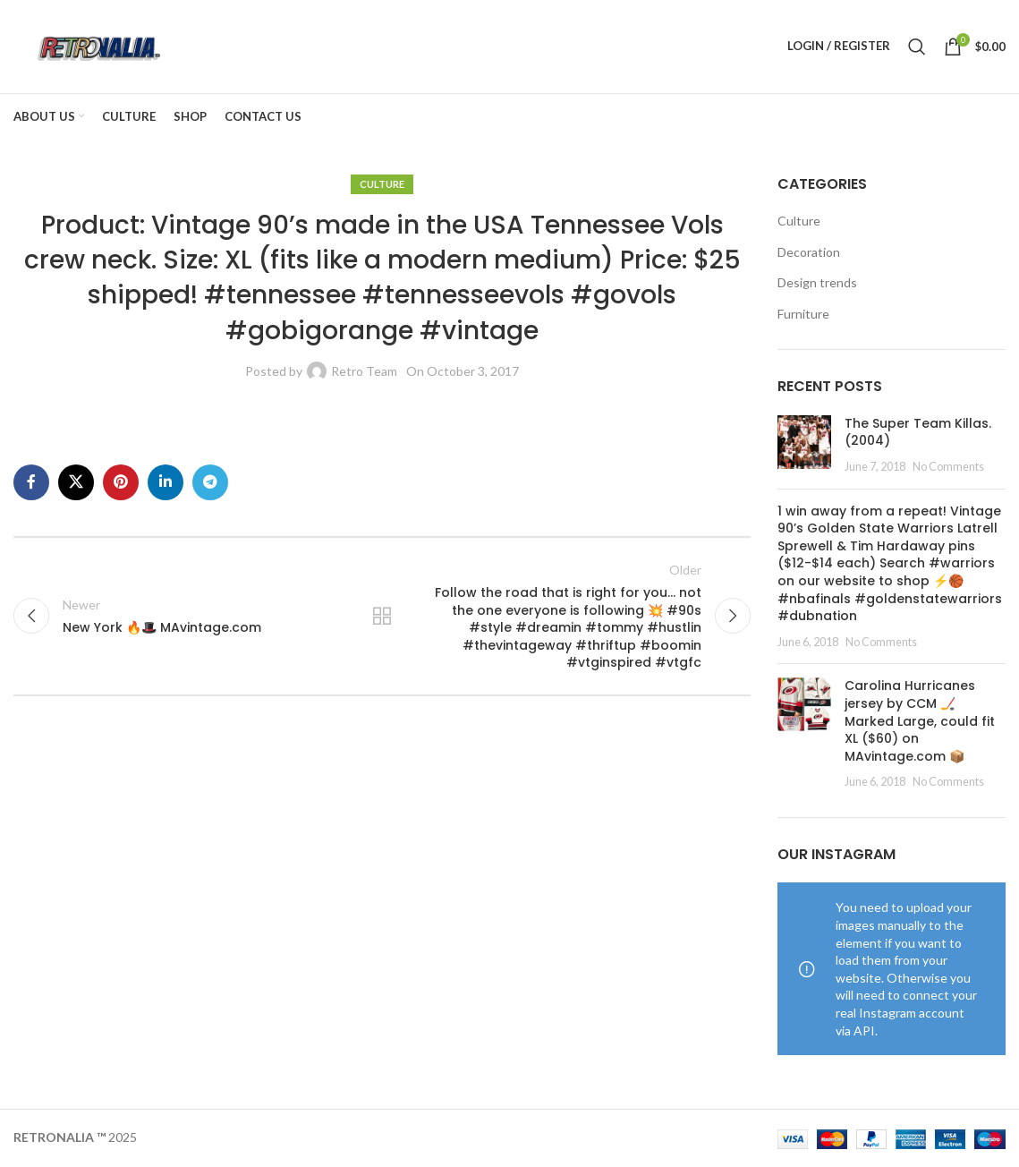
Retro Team (364, 371)
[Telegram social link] (210, 482)
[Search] (917, 46)
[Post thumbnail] (804, 445)
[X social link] (76, 482)
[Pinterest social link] (121, 482)
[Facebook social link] (31, 482)
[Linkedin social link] (165, 482)
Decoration (808, 252)
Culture (382, 184)
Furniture (803, 313)
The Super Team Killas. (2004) (918, 432)
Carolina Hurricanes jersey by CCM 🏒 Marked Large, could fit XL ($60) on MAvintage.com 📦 (920, 721)
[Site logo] (97, 45)
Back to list (382, 617)
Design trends (817, 283)
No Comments (948, 466)
